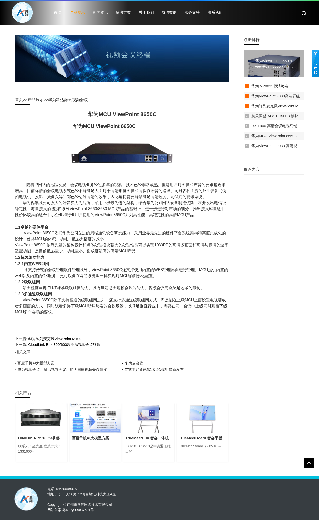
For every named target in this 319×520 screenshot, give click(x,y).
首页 (19, 100)
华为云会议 (134, 363)
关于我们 (146, 12)
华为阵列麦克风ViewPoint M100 (54, 339)
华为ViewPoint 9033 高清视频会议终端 (283, 146)
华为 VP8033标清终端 (269, 86)
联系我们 (215, 12)
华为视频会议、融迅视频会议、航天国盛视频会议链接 (62, 369)
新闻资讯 (100, 12)
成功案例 (169, 12)
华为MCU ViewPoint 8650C (274, 136)
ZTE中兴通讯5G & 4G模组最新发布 (154, 369)
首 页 (58, 12)
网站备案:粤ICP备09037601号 (70, 510)
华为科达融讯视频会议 (68, 100)
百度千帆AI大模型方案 (36, 363)
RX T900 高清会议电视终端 (274, 126)
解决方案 (123, 12)
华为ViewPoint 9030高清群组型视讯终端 (285, 96)
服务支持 (192, 12)
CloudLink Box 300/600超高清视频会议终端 (64, 344)
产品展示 (77, 12)
